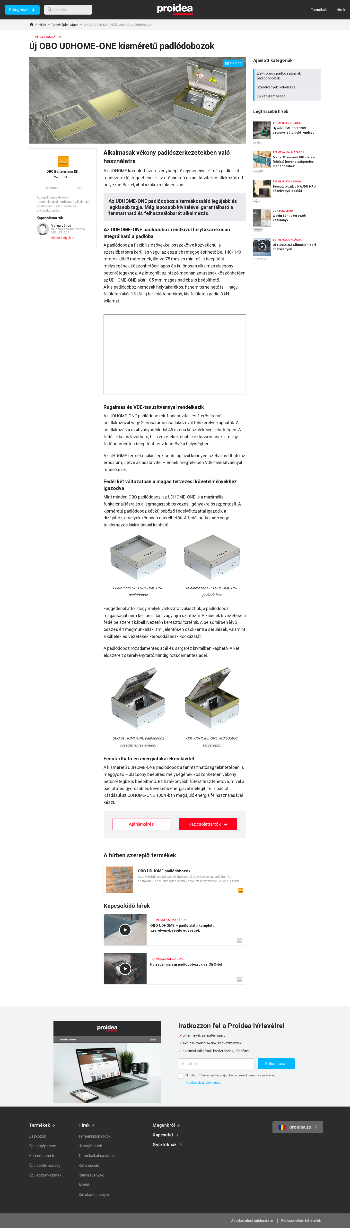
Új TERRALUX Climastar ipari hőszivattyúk (287, 248)
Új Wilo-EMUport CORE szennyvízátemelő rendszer (287, 131)
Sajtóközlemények (94, 1194)
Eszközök (37, 1136)
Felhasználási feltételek (301, 1221)
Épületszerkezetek (45, 1175)
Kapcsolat (163, 1134)
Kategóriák (18, 9)
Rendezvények (91, 1175)
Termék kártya (175, 879)
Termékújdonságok (65, 24)
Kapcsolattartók (208, 824)
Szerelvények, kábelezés (287, 87)
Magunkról (164, 1125)
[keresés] (70, 10)
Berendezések (41, 1155)
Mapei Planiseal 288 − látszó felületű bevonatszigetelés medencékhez (287, 160)
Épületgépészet (42, 1146)
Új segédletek (90, 1146)
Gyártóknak (165, 1144)
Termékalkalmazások (96, 1155)
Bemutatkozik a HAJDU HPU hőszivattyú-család (287, 189)
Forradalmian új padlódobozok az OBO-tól (175, 968)
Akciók (84, 1185)
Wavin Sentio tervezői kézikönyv (287, 218)
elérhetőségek (61, 238)
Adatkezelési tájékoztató (203, 1082)
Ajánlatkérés (141, 824)
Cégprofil (63, 174)
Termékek (39, 1125)
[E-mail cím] (216, 1063)
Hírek (42, 24)
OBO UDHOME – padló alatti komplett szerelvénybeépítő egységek (175, 929)
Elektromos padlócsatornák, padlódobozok (287, 76)
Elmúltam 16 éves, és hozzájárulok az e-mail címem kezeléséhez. (230, 1075)
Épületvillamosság (287, 96)
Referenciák (89, 1165)
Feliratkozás (276, 1063)
